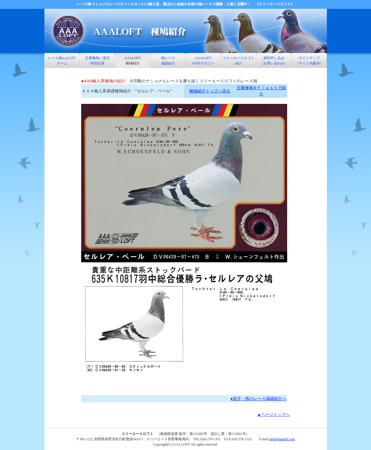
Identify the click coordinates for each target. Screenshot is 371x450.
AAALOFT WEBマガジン (203, 60)
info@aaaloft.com (282, 439)
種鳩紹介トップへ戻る (209, 91)
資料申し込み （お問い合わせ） (274, 60)
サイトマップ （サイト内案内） (309, 60)
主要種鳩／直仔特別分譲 (97, 60)
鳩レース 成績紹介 (168, 60)
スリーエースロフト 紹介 (238, 60)
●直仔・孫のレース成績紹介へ (258, 398)
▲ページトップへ (273, 414)
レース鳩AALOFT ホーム (62, 60)
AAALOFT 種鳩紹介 (132, 60)
